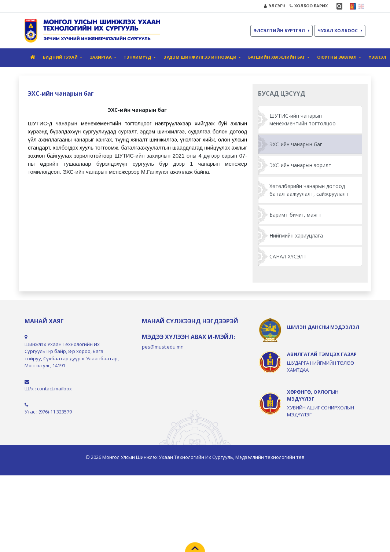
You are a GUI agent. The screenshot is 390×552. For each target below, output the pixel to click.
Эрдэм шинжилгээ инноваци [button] (200, 57)
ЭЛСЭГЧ (275, 5)
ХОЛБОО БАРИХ (309, 5)
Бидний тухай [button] (61, 57)
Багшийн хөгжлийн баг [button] (277, 57)
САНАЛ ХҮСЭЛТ (288, 256)
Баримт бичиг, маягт (295, 214)
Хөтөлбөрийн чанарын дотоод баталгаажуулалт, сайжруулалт (309, 190)
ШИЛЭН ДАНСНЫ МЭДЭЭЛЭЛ (323, 327)
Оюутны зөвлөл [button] (337, 57)
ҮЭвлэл (377, 57)
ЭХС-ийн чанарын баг (295, 144)
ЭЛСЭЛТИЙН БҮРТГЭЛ (281, 30)
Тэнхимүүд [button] (138, 57)
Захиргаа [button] (101, 57)
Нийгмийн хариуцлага (296, 235)
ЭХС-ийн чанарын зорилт (300, 165)
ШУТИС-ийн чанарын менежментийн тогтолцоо (302, 119)
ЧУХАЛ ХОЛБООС (339, 30)
